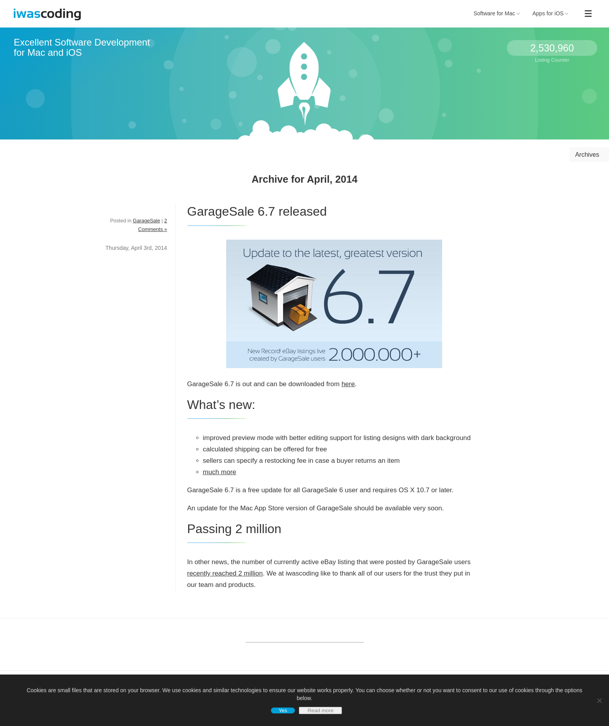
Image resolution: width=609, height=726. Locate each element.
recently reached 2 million (225, 573)
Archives (587, 154)
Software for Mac (497, 13)
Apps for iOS (550, 13)
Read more (320, 710)
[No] (599, 700)
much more (219, 472)
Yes (283, 710)
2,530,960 (552, 47)
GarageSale (146, 221)
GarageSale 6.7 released (257, 211)
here (348, 384)
